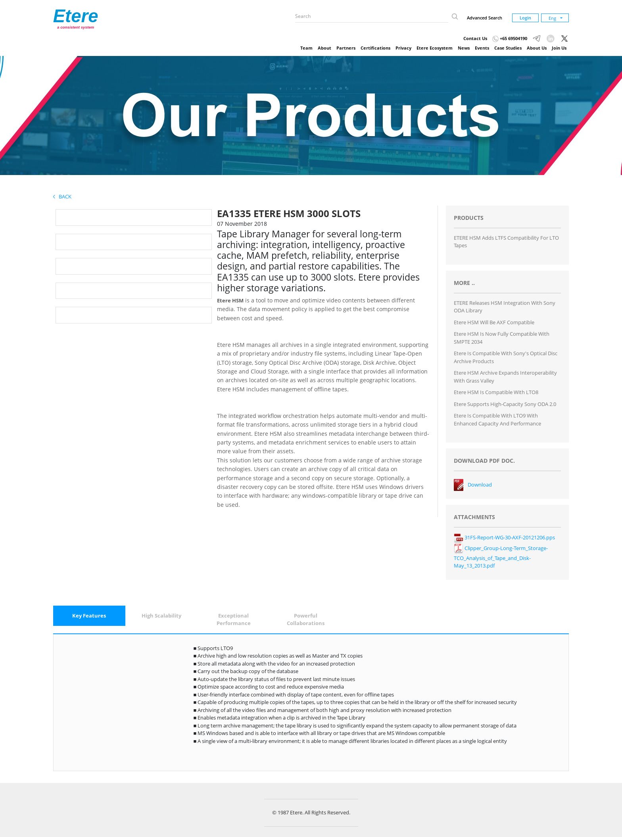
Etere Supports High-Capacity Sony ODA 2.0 (505, 404)
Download (480, 484)
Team (306, 48)
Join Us (559, 48)
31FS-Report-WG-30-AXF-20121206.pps (504, 537)
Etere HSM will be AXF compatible (494, 322)
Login (525, 18)
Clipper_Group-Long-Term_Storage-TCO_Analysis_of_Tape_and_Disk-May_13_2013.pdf (501, 557)
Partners (345, 48)
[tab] (89, 616)
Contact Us (475, 38)
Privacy (403, 48)
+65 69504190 (509, 38)
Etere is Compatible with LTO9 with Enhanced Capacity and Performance (497, 419)
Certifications (375, 48)
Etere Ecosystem (435, 48)
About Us (537, 48)
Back (62, 196)
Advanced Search (484, 18)
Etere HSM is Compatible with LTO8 (496, 392)
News (464, 48)
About (324, 48)
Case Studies (508, 48)
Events (482, 48)
